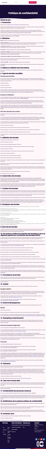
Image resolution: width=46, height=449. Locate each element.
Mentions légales (14, 429)
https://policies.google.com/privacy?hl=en (15, 297)
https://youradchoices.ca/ (34, 355)
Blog (23, 427)
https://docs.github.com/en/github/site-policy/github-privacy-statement (34, 315)
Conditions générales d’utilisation (17, 425)
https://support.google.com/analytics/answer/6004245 (9, 300)
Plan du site (14, 431)
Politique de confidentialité (16, 427)
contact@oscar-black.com (20, 245)
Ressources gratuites (26, 425)
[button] (16, 2)
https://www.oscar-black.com (14, 24)
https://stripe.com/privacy (27, 378)
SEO (3, 427)
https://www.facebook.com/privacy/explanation (8, 361)
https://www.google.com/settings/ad (20, 331)
